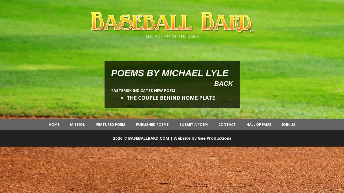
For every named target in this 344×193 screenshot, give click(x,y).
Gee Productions (214, 138)
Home (54, 124)
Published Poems (152, 124)
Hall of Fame (258, 124)
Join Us (288, 124)
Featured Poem (110, 124)
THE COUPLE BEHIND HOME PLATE (171, 97)
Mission (77, 124)
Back (223, 83)
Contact (227, 124)
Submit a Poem (194, 124)
